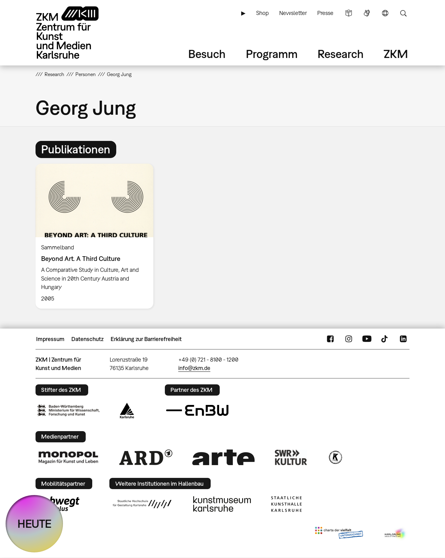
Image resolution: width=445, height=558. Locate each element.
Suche (403, 13)
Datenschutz (87, 339)
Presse (325, 13)
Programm (272, 53)
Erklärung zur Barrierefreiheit (146, 339)
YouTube (367, 339)
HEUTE (34, 523)
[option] (97, 236)
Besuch (207, 53)
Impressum (50, 339)
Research (341, 53)
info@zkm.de (194, 368)
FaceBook (330, 339)
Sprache (385, 13)
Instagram (348, 339)
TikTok (385, 339)
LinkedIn (403, 339)
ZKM (396, 53)
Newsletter (293, 13)
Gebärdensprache (367, 13)
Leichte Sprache (348, 13)
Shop (262, 13)
